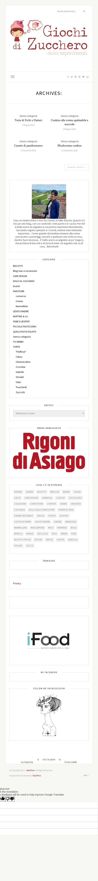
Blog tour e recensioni (25, 271)
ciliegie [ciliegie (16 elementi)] (60, 498)
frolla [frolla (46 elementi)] (40, 515)
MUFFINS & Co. (20, 316)
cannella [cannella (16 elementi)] (47, 498)
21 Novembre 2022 (69, 150)
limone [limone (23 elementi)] (58, 521)
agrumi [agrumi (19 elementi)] (18, 492)
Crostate (20, 367)
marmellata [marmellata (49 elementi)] (20, 527)
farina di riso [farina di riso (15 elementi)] (66, 509)
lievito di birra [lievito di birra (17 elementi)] (22, 521)
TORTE (16, 346)
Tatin (18, 382)
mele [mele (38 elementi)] (51, 527)
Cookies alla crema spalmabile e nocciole (69, 122)
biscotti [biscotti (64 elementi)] (41, 492)
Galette (20, 372)
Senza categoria (22, 336)
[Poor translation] (10, 799)
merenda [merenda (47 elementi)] (62, 527)
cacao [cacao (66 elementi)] (77, 492)
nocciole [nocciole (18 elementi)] (42, 533)
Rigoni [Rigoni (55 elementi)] (38, 539)
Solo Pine (30, 770)
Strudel (20, 377)
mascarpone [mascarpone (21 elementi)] (37, 527)
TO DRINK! (18, 341)
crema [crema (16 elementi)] (63, 504)
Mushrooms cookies (69, 146)
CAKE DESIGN (20, 276)
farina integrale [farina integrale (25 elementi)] (23, 515)
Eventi (16, 286)
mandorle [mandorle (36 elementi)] (70, 521)
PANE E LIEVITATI (21, 321)
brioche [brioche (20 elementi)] (54, 492)
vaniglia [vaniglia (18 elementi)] (73, 539)
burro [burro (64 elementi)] (66, 492)
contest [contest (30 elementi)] (51, 504)
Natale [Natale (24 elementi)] (30, 533)
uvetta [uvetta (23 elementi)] (60, 539)
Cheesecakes (23, 361)
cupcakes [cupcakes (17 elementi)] (19, 509)
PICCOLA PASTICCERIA (24, 326)
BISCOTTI (18, 265)
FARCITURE (18, 291)
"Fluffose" (21, 351)
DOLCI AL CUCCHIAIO (24, 281)
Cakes (19, 356)
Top (86, 775)
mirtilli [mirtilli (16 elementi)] (18, 533)
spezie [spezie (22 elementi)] (49, 539)
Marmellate (22, 306)
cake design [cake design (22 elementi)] (31, 498)
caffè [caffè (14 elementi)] (17, 498)
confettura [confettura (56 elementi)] (36, 504)
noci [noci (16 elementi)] (54, 533)
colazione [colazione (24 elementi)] (20, 504)
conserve (21, 296)
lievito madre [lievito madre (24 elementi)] (42, 521)
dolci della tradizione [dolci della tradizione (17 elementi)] (42, 509)
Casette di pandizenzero (28, 146)
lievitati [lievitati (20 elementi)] (64, 515)
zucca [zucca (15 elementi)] (29, 545)
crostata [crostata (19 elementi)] (76, 504)
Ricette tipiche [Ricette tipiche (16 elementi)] (22, 539)
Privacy (17, 583)
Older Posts (77, 167)
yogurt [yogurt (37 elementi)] (18, 545)
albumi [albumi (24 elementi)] (29, 492)
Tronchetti (21, 387)
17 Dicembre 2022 (28, 150)
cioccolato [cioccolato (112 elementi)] (75, 498)
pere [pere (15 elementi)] (73, 533)
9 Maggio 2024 (28, 125)
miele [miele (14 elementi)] (74, 527)
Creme (19, 301)
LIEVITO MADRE (21, 311)
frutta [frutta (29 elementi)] (52, 515)
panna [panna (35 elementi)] (64, 533)
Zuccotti (20, 392)
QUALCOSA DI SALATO (24, 331)
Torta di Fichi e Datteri (28, 120)
